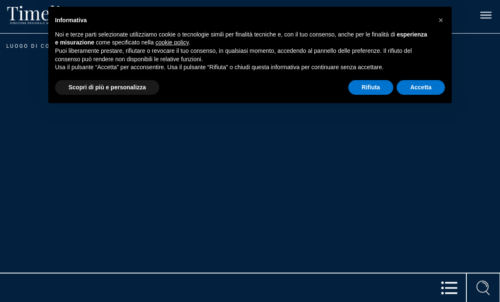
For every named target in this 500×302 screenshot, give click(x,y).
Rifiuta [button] (371, 87)
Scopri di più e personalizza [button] (107, 87)
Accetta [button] (421, 87)
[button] (440, 20)
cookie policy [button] (172, 42)
